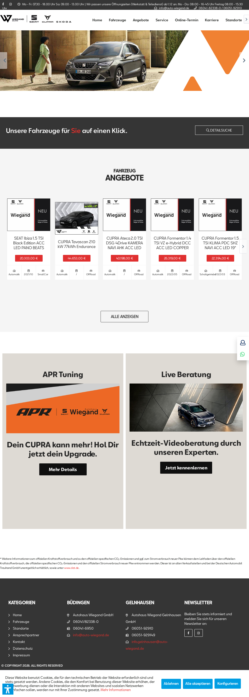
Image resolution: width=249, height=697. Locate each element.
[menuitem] (97, 20)
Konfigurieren (227, 683)
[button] (7, 689)
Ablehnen (171, 683)
